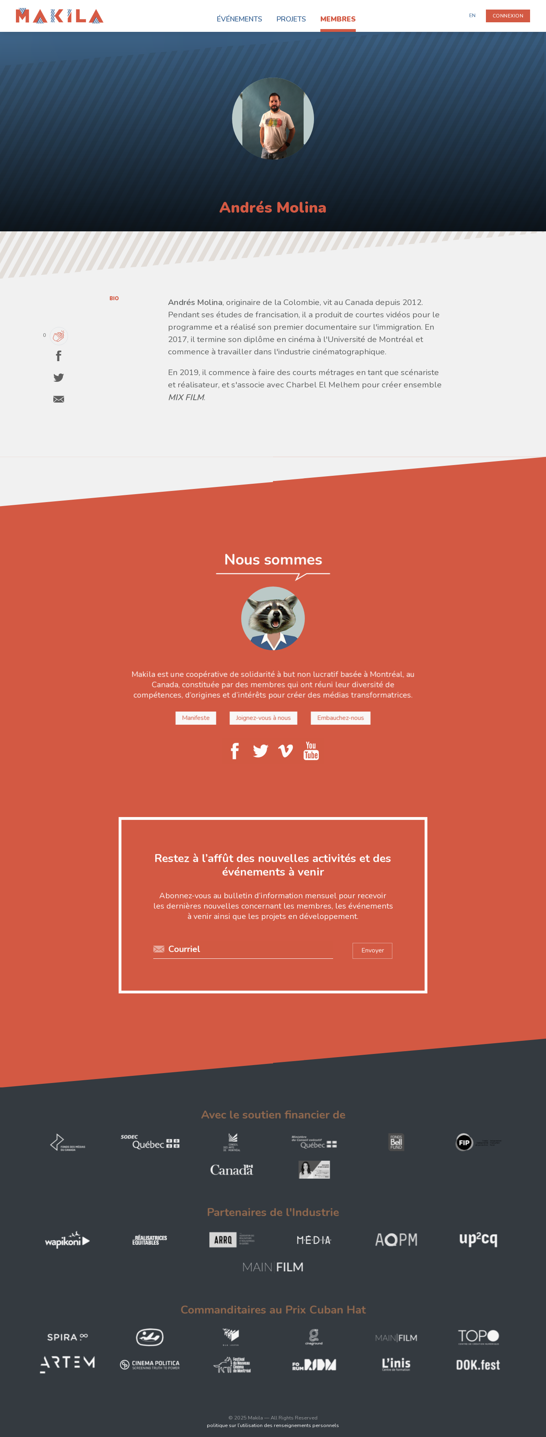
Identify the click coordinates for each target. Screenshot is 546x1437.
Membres (338, 19)
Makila (25, 12)
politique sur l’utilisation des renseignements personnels (273, 1425)
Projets (291, 19)
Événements (239, 19)
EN (472, 15)
